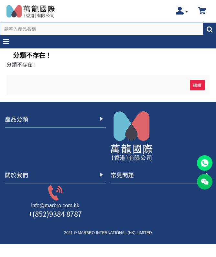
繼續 (197, 85)
